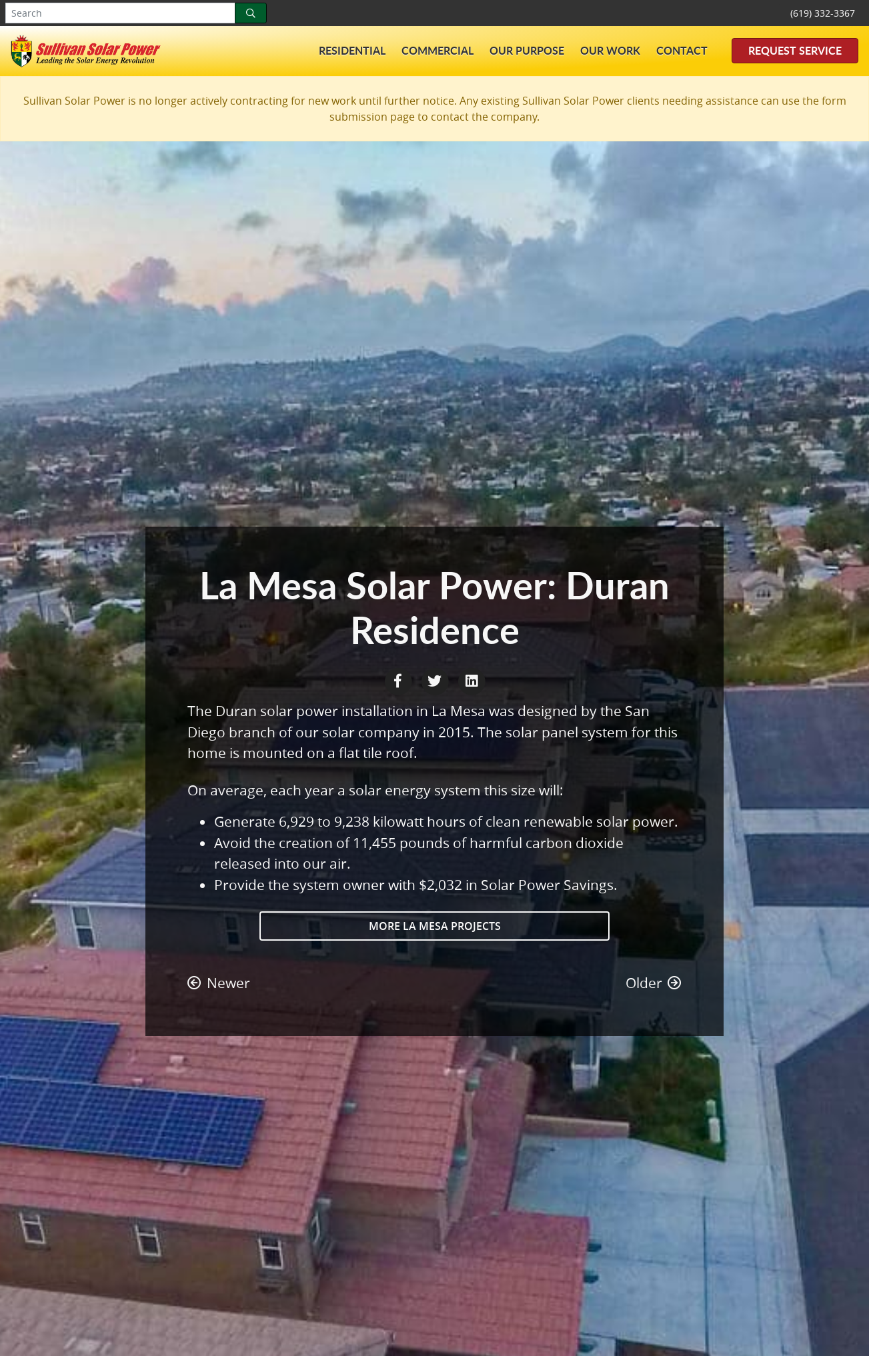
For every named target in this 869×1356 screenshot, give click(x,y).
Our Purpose (527, 50)
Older (654, 982)
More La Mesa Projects (435, 926)
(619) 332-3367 (822, 13)
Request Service (795, 50)
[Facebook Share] (399, 680)
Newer (218, 982)
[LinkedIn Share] (472, 680)
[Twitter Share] (436, 680)
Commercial (437, 50)
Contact (682, 50)
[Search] (251, 13)
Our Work (610, 50)
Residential (352, 50)
